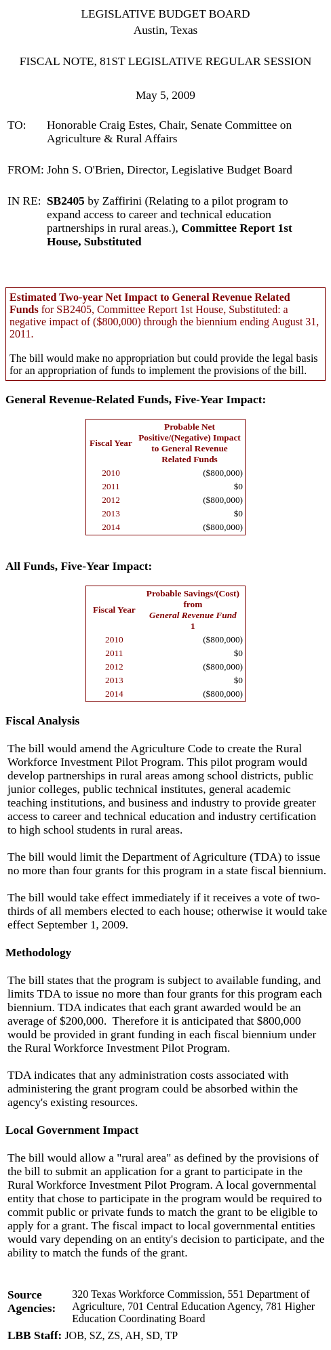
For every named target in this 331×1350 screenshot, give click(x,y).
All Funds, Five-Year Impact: (78, 566)
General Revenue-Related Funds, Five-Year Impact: (135, 399)
